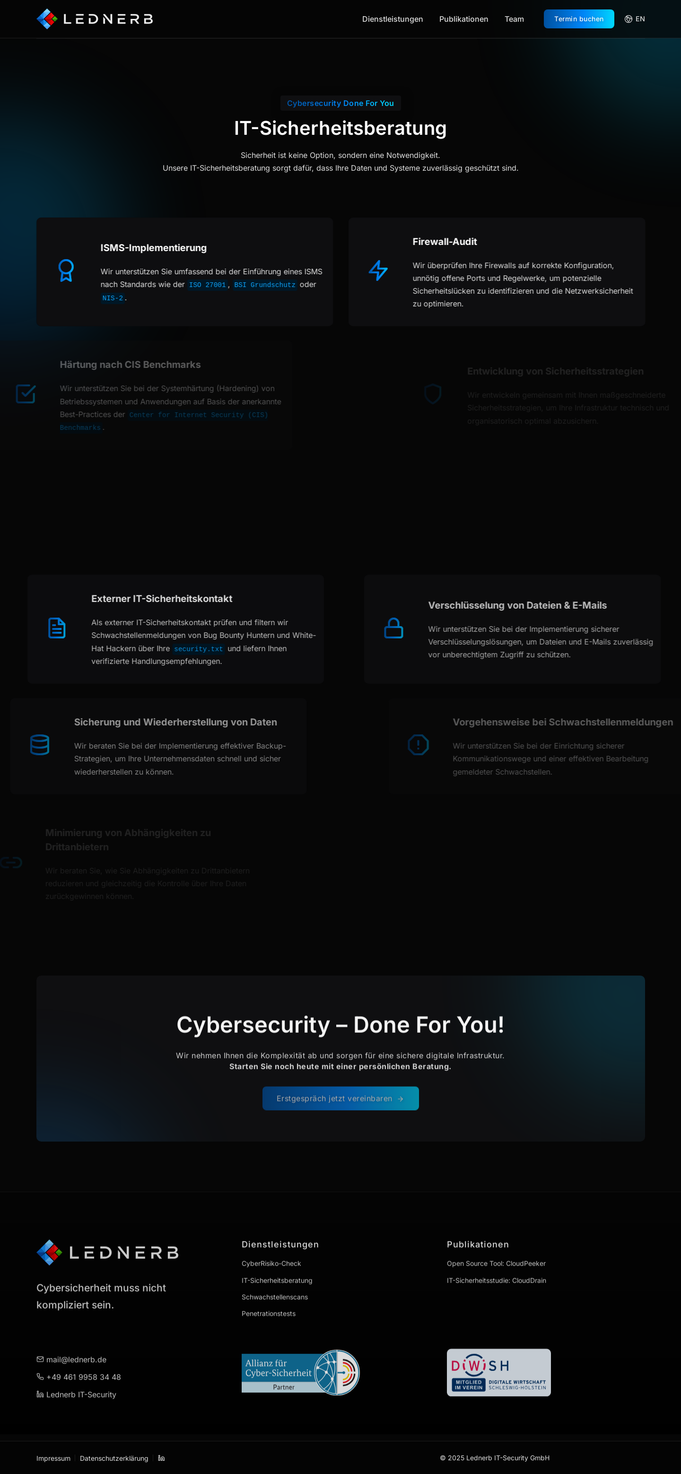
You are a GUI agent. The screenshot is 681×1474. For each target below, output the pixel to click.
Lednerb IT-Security (76, 1368)
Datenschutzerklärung (114, 1458)
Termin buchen (579, 19)
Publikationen (464, 19)
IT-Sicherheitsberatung (277, 1254)
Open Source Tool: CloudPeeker (496, 1237)
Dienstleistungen (392, 19)
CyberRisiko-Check (271, 1237)
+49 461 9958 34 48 (78, 1350)
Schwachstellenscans (275, 1270)
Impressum (53, 1458)
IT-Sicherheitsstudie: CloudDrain (496, 1254)
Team (514, 19)
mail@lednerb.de (71, 1333)
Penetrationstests (269, 1287)
